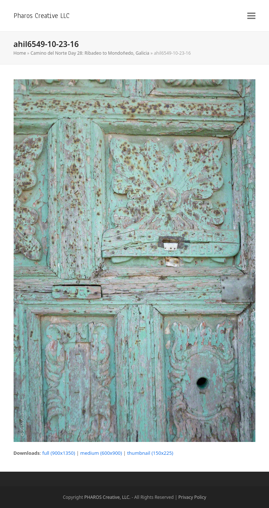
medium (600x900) (101, 453)
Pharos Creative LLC (41, 15)
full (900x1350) (58, 453)
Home (20, 53)
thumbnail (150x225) (150, 453)
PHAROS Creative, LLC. (107, 497)
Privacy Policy (192, 497)
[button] (251, 15)
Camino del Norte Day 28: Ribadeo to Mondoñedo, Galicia (90, 53)
